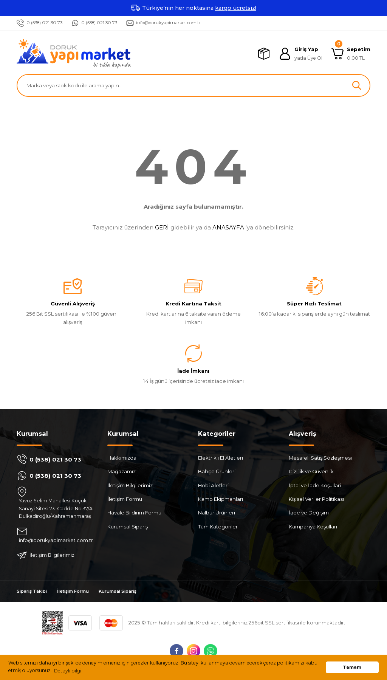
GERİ (162, 227)
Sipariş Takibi (34, 592)
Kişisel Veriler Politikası (316, 499)
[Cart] (350, 53)
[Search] (193, 85)
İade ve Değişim (309, 513)
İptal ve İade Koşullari (315, 485)
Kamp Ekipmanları (220, 499)
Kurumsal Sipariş (127, 527)
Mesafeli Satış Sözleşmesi (320, 458)
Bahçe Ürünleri (216, 472)
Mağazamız (121, 472)
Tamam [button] (352, 667)
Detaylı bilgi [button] (67, 671)
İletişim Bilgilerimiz (130, 485)
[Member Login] (300, 53)
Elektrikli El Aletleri (220, 458)
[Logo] (74, 53)
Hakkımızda (121, 458)
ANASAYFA (228, 227)
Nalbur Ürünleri (216, 513)
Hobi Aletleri (213, 485)
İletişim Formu (124, 499)
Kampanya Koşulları (313, 527)
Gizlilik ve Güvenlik (311, 472)
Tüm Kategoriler (218, 527)
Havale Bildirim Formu (134, 513)
